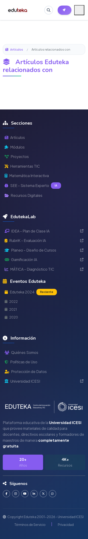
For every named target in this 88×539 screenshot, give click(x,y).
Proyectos (17, 156)
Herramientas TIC (22, 166)
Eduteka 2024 (31, 292)
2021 (11, 309)
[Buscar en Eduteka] (48, 10)
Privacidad (66, 524)
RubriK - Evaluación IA (44, 240)
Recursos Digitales (23, 195)
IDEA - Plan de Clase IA (44, 231)
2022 (11, 301)
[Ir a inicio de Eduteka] (18, 10)
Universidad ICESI (44, 381)
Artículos (14, 49)
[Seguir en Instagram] (15, 493)
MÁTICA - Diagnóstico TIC (44, 269)
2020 (11, 317)
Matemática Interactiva (27, 175)
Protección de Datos (26, 371)
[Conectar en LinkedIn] (34, 493)
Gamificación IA (44, 259)
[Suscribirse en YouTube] (25, 493)
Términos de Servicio (30, 524)
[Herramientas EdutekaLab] (64, 10)
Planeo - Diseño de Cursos (44, 250)
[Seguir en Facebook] (6, 493)
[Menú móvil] (79, 10)
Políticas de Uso (21, 361)
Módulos (15, 147)
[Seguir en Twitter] (43, 493)
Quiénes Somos (21, 352)
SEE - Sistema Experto (33, 185)
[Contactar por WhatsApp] (52, 493)
